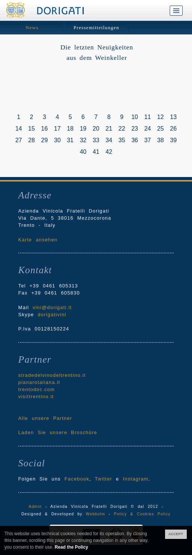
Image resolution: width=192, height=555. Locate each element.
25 (160, 128)
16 (44, 128)
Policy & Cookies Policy (142, 514)
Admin (35, 506)
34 (109, 140)
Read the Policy (71, 547)
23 (134, 128)
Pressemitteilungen (96, 27)
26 (173, 128)
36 (134, 140)
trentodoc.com (36, 389)
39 (173, 140)
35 (122, 140)
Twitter (103, 479)
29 (44, 140)
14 (18, 128)
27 (18, 140)
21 (109, 128)
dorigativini (52, 314)
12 (160, 117)
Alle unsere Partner (45, 418)
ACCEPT (175, 534)
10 (134, 117)
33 (96, 140)
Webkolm (95, 514)
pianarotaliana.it (39, 382)
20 (96, 128)
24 (147, 128)
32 (83, 140)
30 (57, 140)
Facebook (76, 479)
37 (147, 140)
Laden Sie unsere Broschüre (57, 432)
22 (122, 128)
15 (31, 128)
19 (83, 128)
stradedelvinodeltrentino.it (52, 375)
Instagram (135, 479)
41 (96, 152)
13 (173, 117)
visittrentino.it (36, 396)
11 (147, 117)
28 (31, 140)
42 (109, 152)
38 (160, 140)
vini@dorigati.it (52, 307)
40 (83, 152)
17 (57, 128)
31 (70, 140)
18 (70, 128)
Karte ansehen (38, 240)
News (32, 27)
